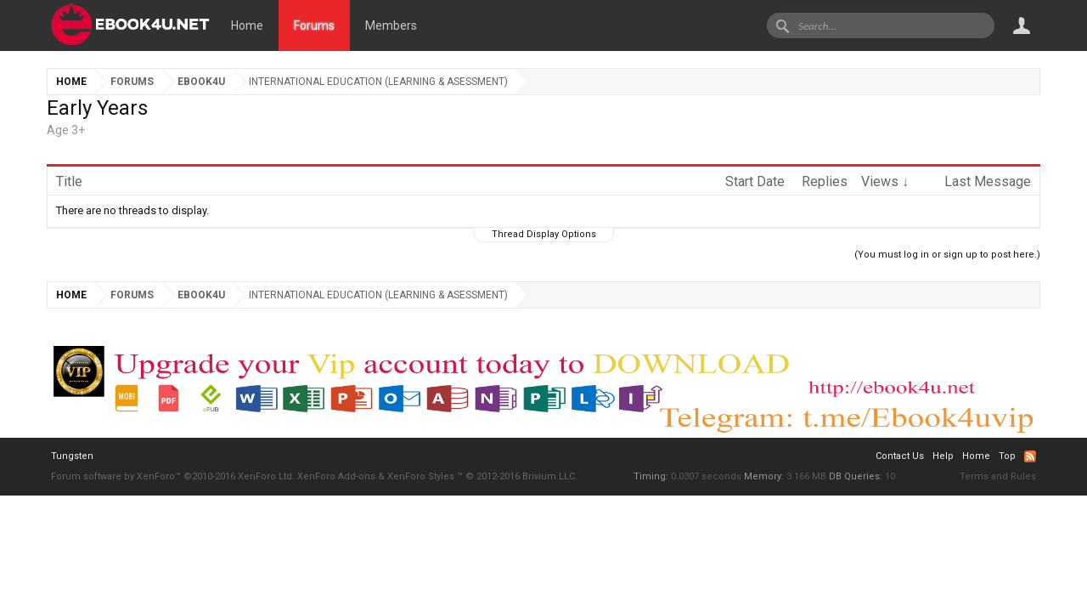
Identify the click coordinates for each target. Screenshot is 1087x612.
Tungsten (72, 456)
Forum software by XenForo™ (173, 476)
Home (247, 25)
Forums (314, 25)
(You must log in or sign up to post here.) (947, 254)
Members (391, 25)
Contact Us (900, 456)
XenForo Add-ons (336, 476)
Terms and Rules (998, 476)
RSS (1030, 456)
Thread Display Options (544, 234)
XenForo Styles (420, 476)
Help (943, 456)
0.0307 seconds (706, 476)
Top (1007, 456)
